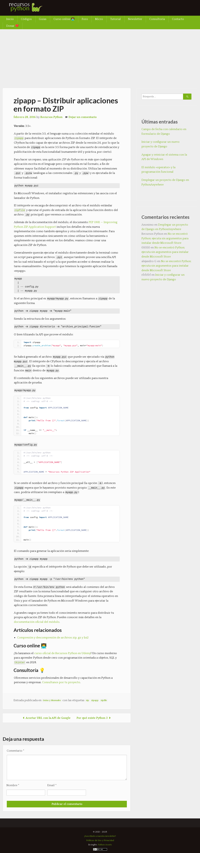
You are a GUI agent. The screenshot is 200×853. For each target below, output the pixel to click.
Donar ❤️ (12, 25)
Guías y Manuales (52, 700)
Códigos (26, 19)
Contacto (178, 19)
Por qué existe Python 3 (94, 718)
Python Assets (105, 845)
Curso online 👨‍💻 (64, 19)
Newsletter (135, 19)
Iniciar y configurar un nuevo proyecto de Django (160, 144)
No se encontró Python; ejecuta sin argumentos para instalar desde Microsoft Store (164, 238)
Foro (85, 19)
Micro (99, 19)
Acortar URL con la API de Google (45, 718)
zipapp (94, 700)
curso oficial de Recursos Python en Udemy (62, 653)
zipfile (19, 210)
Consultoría (157, 19)
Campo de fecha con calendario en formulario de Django (163, 131)
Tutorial (115, 19)
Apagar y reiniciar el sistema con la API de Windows (164, 157)
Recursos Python (51, 117)
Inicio (10, 19)
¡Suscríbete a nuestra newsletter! (100, 836)
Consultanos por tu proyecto (61, 682)
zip (87, 700)
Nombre (12, 785)
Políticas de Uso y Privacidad (100, 840)
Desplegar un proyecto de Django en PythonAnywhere (165, 182)
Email (52, 785)
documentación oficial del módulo (36, 621)
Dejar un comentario (83, 117)
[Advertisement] (100, 56)
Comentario (15, 750)
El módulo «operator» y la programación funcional (158, 170)
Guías (42, 19)
